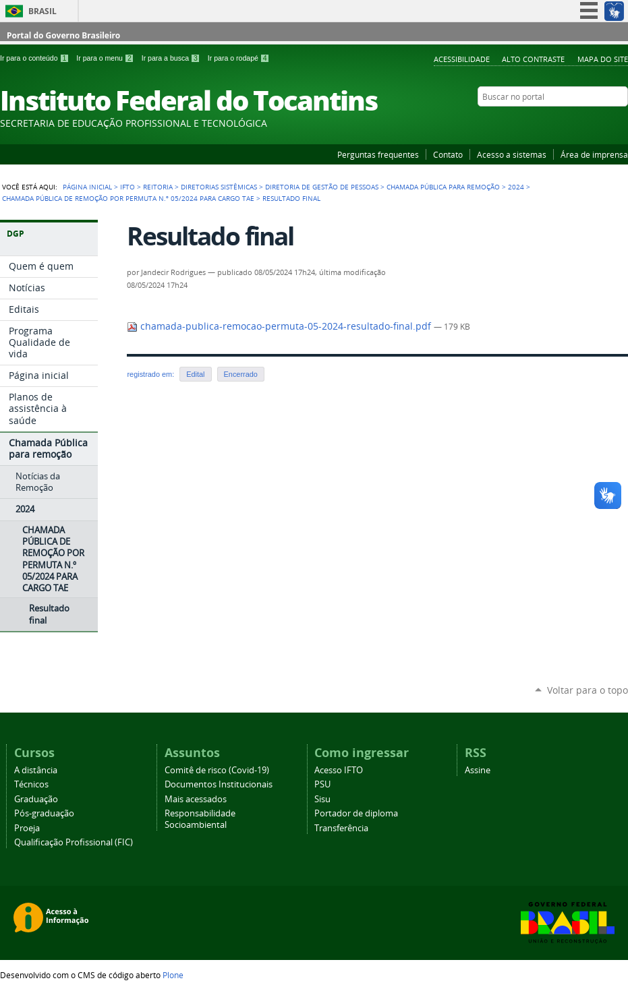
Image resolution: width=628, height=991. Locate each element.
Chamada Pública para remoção (443, 186)
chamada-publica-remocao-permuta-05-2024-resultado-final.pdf (280, 326)
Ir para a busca (172, 58)
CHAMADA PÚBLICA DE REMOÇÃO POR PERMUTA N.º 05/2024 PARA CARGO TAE (128, 198)
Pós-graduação (44, 813)
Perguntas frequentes (378, 154)
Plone (173, 974)
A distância (35, 770)
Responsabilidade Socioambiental (200, 819)
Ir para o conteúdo (35, 58)
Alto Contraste (533, 59)
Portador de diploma (356, 813)
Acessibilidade (462, 59)
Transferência (341, 828)
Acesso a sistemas (511, 154)
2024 (516, 186)
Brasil (42, 11)
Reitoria (158, 186)
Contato (448, 154)
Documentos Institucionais (219, 784)
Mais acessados (196, 799)
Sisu (322, 799)
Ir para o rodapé (239, 58)
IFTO (127, 186)
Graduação (36, 799)
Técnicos (31, 784)
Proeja (27, 828)
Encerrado (241, 374)
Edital (195, 374)
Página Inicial (87, 186)
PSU (322, 784)
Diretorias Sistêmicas (219, 186)
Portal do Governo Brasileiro (63, 35)
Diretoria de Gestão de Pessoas (321, 186)
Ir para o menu (106, 58)
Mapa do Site (602, 59)
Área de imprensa (594, 154)
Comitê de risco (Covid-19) (217, 770)
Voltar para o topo (587, 690)
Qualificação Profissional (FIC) (73, 842)
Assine (477, 770)
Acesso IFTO (338, 770)
